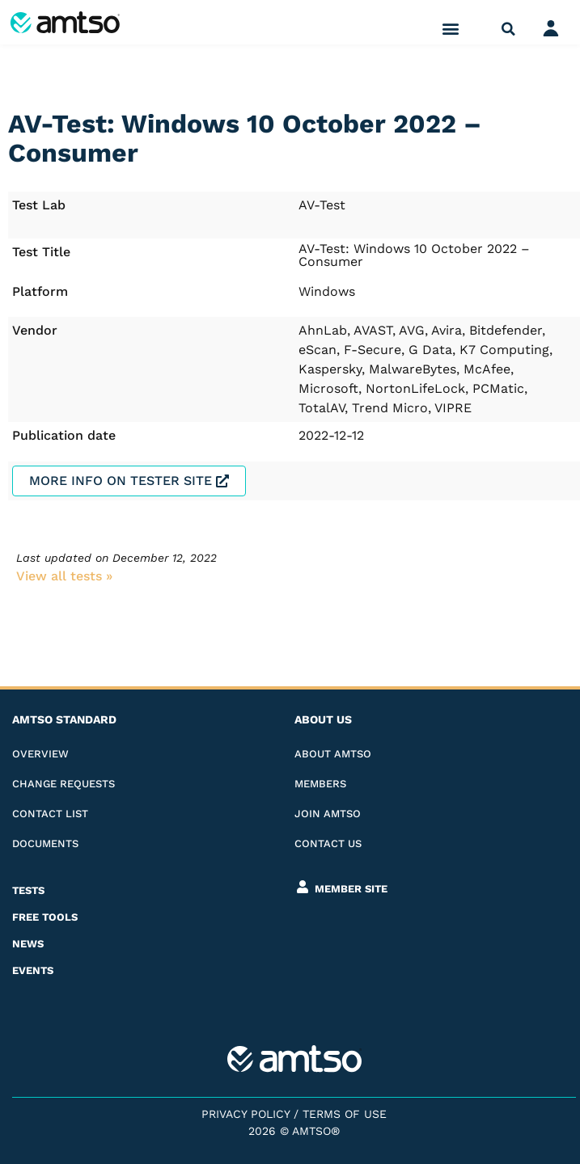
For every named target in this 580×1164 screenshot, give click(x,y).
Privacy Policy (245, 1113)
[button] (451, 28)
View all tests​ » (64, 576)
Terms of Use (345, 1113)
